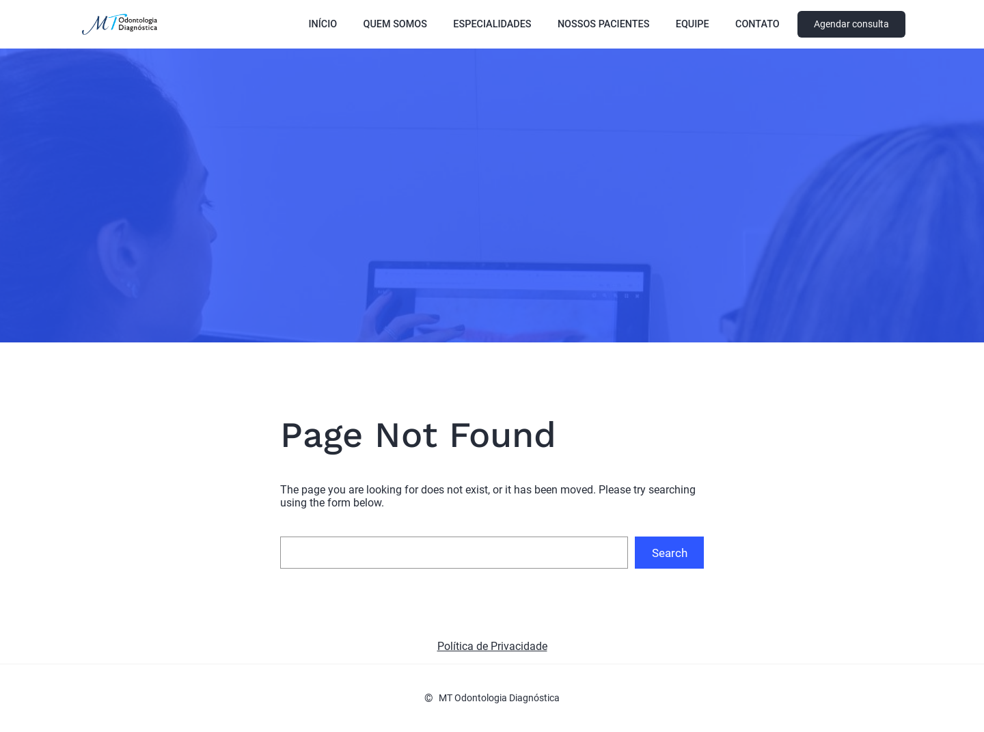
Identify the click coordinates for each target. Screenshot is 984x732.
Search (669, 553)
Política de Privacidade (492, 646)
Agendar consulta (851, 24)
